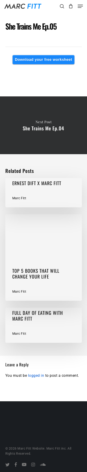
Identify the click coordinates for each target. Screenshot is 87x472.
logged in (36, 375)
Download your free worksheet (43, 59)
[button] (80, 6)
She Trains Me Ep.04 (43, 125)
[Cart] (70, 6)
